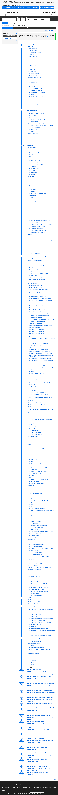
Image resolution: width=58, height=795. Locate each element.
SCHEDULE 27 (30, 738)
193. (30, 626)
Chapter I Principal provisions (34, 258)
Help (11, 787)
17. (29, 92)
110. (29, 406)
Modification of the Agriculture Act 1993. (39, 656)
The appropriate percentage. (36, 432)
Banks (34, 764)
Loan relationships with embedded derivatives (40, 365)
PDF (15, 784)
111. (30, 413)
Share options (30, 412)
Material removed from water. (36, 160)
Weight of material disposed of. (36, 245)
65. (29, 238)
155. (30, 525)
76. (29, 269)
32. (29, 129)
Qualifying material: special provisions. (38, 230)
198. (30, 645)
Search (5, 23)
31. (29, 127)
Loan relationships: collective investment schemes (44, 690)
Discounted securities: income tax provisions (43, 697)
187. (30, 614)
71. (29, 253)
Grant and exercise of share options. (38, 440)
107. (29, 400)
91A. (30, 325)
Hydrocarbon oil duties (32, 56)
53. (29, 193)
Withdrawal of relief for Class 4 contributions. (40, 504)
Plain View (44, 30)
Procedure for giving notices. (36, 463)
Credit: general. (33, 189)
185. (29, 603)
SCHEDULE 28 (30, 740)
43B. (30, 164)
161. (30, 537)
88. (29, 311)
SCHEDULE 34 (30, 755)
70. (29, 249)
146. (30, 502)
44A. (30, 170)
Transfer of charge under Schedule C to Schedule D (43, 683)
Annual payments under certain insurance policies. (41, 496)
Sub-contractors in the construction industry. (40, 587)
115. (30, 426)
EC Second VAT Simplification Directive (36, 112)
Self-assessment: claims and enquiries (41, 715)
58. (29, 220)
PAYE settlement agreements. (36, 406)
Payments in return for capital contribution (39, 343)
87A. (30, 309)
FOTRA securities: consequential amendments (43, 740)
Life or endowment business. (37, 563)
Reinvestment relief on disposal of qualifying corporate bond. (43, 583)
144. (30, 498)
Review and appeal (32, 195)
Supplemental (30, 388)
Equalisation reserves (37, 749)
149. (30, 508)
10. (29, 73)
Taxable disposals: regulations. (36, 228)
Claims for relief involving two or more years (42, 710)
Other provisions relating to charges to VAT (36, 123)
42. (29, 156)
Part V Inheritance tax (31, 597)
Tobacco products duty (32, 67)
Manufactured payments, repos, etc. (38, 533)
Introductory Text (30, 44)
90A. (30, 319)
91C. (30, 329)
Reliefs (29, 495)
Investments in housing (38, 745)
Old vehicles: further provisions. (36, 96)
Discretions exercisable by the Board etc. (39, 471)
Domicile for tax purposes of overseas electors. (40, 649)
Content (15, 27)
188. (30, 616)
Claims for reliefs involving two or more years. (40, 459)
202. (30, 654)
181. (30, 593)
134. (30, 471)
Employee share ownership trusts (34, 436)
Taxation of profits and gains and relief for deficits (38, 289)
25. (29, 113)
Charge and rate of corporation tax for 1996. (39, 273)
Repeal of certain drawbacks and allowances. (39, 107)
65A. (30, 240)
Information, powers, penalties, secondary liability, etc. (41, 224)
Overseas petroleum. (35, 593)
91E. (30, 333)
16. (29, 90)
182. (30, 595)
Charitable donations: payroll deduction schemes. (40, 404)
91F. (29, 335)
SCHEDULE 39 (30, 768)
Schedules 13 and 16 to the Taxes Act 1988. (40, 479)
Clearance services (32, 633)
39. (29, 148)
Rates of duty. (33, 69)
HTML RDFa (27, 784)
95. (29, 371)
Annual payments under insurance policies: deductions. (42, 548)
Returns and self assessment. (37, 446)
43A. (30, 162)
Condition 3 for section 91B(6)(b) (37, 333)
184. (29, 601)
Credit (29, 187)
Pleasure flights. (33, 82)
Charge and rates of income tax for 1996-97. (39, 261)
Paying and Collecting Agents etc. (40, 742)
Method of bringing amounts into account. (38, 290)
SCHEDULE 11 (30, 692)
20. (29, 98)
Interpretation (30, 234)
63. (29, 230)
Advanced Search (52, 21)
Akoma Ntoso (21, 784)
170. (30, 559)
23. (29, 104)
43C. (30, 166)
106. (29, 398)
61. (29, 226)
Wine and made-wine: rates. (35, 52)
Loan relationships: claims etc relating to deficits (43, 685)
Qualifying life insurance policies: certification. (40, 540)
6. (29, 61)
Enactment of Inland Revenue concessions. (39, 651)
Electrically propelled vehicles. (36, 88)
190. (30, 620)
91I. (29, 345)
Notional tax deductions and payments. (39, 448)
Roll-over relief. (34, 488)
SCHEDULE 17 (30, 710)
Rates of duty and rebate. (35, 57)
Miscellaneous (31, 218)
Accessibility (24, 787)
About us (14, 787)
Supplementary (31, 251)
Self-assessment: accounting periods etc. (42, 729)
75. (29, 267)
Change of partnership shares (36, 345)
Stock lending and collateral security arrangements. (41, 622)
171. (30, 563)
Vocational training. (35, 498)
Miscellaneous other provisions (34, 381)
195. (30, 630)
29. (29, 121)
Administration (31, 176)
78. (29, 275)
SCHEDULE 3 (29, 674)
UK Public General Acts (6, 25)
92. (29, 349)
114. (30, 424)
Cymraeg (54, 14)
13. (29, 82)
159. (30, 533)
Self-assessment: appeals (38, 723)
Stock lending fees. (35, 529)
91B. (30, 327)
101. (30, 384)
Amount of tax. (33, 156)
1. (29, 50)
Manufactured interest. (35, 375)
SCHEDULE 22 (30, 723)
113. (30, 419)
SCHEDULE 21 (30, 721)
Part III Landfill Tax (31, 145)
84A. (30, 298)
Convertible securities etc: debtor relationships (40, 351)
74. (29, 265)
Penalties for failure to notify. (36, 140)
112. (30, 415)
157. (30, 529)
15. (29, 88)
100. (30, 382)
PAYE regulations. (34, 455)
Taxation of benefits (32, 514)
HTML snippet (10, 784)
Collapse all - (21, 42)
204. (30, 660)
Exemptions (30, 158)
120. (30, 440)
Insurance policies (31, 539)
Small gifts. (32, 131)
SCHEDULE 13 (30, 697)
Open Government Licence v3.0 (24, 790)
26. (29, 115)
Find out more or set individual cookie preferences (28, 7)
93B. (30, 358)
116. (30, 430)
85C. (30, 305)
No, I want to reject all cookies (48, 7)
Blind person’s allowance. (35, 267)
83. (29, 292)
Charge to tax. (33, 150)
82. (29, 290)
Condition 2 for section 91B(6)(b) (37, 331)
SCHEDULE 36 (30, 761)
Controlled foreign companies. (37, 595)
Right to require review (35, 201)
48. (29, 179)
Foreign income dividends (38, 738)
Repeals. (33, 662)
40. (29, 150)
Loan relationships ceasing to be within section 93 (41, 358)
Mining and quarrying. (34, 168)
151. (30, 515)
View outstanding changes (48, 39)
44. (29, 168)
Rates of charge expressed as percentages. (39, 628)
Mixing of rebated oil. (34, 61)
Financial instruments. (35, 384)
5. (29, 59)
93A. (30, 355)
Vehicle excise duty (32, 84)
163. (30, 544)
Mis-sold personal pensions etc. (37, 506)
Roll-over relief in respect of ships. (38, 589)
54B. (30, 201)
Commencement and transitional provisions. (40, 394)
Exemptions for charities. (36, 502)
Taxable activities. (34, 247)
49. (29, 181)
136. (30, 475)
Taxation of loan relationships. (36, 285)
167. (30, 552)
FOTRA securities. (34, 523)
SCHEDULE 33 (30, 752)
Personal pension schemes (33, 565)
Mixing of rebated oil (36, 669)
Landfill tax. (32, 148)
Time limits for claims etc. (36, 473)
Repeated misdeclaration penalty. (37, 138)
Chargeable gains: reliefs (33, 580)
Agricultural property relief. (35, 603)
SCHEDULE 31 (30, 747)
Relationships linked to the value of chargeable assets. (41, 353)
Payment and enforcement (33, 133)
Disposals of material (35, 152)
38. (29, 142)
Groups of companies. (34, 222)
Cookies (42, 787)
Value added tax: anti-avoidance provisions (41, 676)
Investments (30, 519)
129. (30, 461)
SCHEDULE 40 (30, 772)
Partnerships (30, 341)
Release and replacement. (36, 415)
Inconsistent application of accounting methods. (40, 315)
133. (30, 469)
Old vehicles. (33, 94)
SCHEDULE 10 (30, 690)
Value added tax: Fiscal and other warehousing (42, 674)
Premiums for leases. (35, 490)
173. (30, 570)
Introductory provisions (32, 283)
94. (29, 363)
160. (30, 535)
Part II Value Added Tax (32, 110)
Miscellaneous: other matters (33, 653)
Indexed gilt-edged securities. (36, 363)
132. (30, 467)
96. (29, 373)
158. (30, 531)
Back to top (53, 779)
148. (30, 506)
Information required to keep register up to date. (40, 179)
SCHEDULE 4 (29, 676)
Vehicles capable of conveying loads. (37, 92)
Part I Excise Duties (31, 46)
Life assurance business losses (40, 747)
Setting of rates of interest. (36, 641)
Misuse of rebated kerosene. (35, 59)
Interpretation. (34, 660)
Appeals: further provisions (35, 212)
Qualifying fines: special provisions (38, 232)
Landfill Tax (35, 678)
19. (29, 96)
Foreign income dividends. (36, 521)
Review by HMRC (34, 203)
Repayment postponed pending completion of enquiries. (42, 457)
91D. (30, 331)
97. (29, 375)
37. (29, 140)
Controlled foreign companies (39, 761)
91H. (30, 343)
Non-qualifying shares (35, 327)
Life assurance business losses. (37, 544)
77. (29, 273)
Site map (19, 787)
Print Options (51, 30)
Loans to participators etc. (36, 570)
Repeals (34, 774)
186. (30, 609)
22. (29, 102)
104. (30, 392)
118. (30, 434)
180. (30, 591)
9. (29, 69)
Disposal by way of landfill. (35, 238)
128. (30, 459)
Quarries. (33, 170)
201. (30, 651)
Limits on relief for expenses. (37, 546)
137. (30, 479)
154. (30, 523)
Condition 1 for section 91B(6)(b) (37, 329)
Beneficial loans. (33, 400)
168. (30, 554)
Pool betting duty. (33, 75)
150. (30, 510)
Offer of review (34, 199)
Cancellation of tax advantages (34, 576)
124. (30, 451)
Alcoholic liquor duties (32, 48)
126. (30, 455)
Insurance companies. (34, 379)
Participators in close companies (34, 569)
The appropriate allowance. (36, 434)
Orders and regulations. (35, 253)
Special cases (30, 347)
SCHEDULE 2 (29, 671)
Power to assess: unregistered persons (39, 185)
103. (30, 390)
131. (30, 465)
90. (29, 317)
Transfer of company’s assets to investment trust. (41, 486)
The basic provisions (32, 147)
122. (30, 448)
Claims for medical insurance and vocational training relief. (42, 461)
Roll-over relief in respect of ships (40, 759)
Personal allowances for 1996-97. (37, 265)
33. (29, 131)
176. (30, 581)
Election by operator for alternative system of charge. (41, 635)
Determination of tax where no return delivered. (40, 453)
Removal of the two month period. (37, 616)
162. (30, 540)
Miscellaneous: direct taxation (34, 643)
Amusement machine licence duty (34, 77)
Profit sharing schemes (32, 428)
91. (29, 321)
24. (29, 107)
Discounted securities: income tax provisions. (40, 386)
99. (29, 379)
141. (30, 488)
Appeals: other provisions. (35, 214)
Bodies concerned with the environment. (38, 193)
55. (29, 212)
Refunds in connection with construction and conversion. (41, 125)
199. (30, 647)
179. (30, 589)
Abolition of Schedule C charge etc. (35, 277)
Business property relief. (35, 601)
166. (30, 550)
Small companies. (34, 275)
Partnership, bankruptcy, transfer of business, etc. (40, 220)
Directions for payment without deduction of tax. (40, 525)
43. (29, 160)
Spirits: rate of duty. (34, 50)
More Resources (23, 27)
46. (29, 174)
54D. (30, 205)
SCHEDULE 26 (30, 735)
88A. (30, 313)
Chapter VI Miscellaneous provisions (36, 493)
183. (29, 599)
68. (29, 245)
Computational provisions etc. (34, 294)
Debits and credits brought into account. (38, 296)
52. (29, 191)
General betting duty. (34, 73)
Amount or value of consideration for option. (39, 413)
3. (29, 54)
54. (29, 197)
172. (30, 567)
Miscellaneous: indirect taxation (34, 639)
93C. (30, 360)
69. (29, 247)
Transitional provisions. (35, 426)
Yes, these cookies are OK (10, 7)
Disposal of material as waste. (36, 236)
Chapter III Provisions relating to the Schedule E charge (40, 397)
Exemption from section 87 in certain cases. (39, 311)
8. (29, 65)
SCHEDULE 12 (30, 695)
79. (29, 279)
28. (29, 119)
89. (29, 315)
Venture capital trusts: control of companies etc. (40, 537)
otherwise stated (40, 790)
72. (29, 261)
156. (30, 527)
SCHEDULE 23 (30, 726)
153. (30, 521)
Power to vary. (33, 174)
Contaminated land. (35, 162)
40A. (30, 152)
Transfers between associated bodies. (38, 620)
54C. (30, 203)
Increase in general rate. (35, 86)
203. (30, 656)
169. (30, 556)
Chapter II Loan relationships (34, 282)
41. (29, 154)
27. (29, 117)
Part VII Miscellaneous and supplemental (35, 638)
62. (29, 228)
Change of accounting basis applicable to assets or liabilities (43, 319)
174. (30, 572)
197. (30, 641)
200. (30, 649)
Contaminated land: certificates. (37, 164)
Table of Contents (7, 27)
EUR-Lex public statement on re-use (34, 793)
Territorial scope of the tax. (36, 614)
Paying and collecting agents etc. (37, 527)
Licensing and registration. (35, 104)
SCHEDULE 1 (29, 669)
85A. (30, 300)
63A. (30, 232)
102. (30, 386)
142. (30, 490)
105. (30, 394)
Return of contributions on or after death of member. (41, 567)
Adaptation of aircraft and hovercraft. (37, 119)
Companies (30, 477)
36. (29, 138)
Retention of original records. (37, 451)
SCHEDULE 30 (30, 745)
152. (30, 517)
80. (29, 285)
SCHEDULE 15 (30, 703)
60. (29, 224)
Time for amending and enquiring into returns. (40, 559)
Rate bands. (32, 599)
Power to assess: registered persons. (37, 183)
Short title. (33, 664)
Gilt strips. (32, 371)
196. (30, 635)
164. (30, 546)
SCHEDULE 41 (30, 774)
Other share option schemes (33, 423)
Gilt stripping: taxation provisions (40, 772)
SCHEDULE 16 (30, 707)
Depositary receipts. (35, 626)
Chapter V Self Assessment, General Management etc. (39, 442)
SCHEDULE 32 (30, 749)
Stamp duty (30, 607)
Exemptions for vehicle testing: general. (38, 98)
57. (29, 216)
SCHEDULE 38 (30, 766)
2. (29, 52)
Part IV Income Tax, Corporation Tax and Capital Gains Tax (39, 256)
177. (30, 583)
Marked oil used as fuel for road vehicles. (38, 63)
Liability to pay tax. (34, 154)
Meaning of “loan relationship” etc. (37, 287)
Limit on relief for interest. (35, 269)
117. (30, 432)
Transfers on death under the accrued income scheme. (42, 531)
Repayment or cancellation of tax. (37, 624)
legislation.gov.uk (11, 12)
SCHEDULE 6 (29, 681)
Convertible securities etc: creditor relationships (39, 349)
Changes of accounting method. (36, 317)
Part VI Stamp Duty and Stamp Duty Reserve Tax (37, 606)
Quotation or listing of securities (40, 766)
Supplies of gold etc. (34, 129)
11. (29, 75)
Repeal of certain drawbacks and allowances (37, 106)
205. (30, 662)
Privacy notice (36, 787)
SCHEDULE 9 (29, 688)
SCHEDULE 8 (29, 685)
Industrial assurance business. (37, 552)
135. (30, 473)
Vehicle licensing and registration (39, 671)
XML (17, 784)
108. (29, 402)
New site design (5, 787)
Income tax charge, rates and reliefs (35, 260)
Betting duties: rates (32, 71)
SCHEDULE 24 (30, 729)
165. (30, 548)
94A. (30, 365)
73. (29, 263)
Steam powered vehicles (36, 90)
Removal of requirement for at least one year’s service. (42, 438)
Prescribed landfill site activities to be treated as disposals (42, 240)
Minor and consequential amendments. (39, 392)
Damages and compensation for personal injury (43, 735)
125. (30, 453)
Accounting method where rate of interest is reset (41, 313)
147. (30, 504)
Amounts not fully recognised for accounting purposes (42, 305)
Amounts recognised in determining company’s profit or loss (43, 303)
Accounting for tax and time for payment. (38, 181)
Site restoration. (34, 166)
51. (29, 189)
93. (29, 353)
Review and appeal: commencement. (37, 216)
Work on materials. (34, 121)
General (29, 444)
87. (29, 307)
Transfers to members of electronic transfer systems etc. (42, 618)
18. (29, 94)
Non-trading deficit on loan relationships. (38, 292)
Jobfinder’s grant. (34, 517)
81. (29, 287)
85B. (30, 303)
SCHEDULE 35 (30, 759)
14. (29, 86)
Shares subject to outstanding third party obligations (41, 325)
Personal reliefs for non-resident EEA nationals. (40, 500)
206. (30, 664)
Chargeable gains (31, 485)
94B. (30, 367)
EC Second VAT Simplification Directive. (38, 113)
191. (30, 622)
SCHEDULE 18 (30, 713)
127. (30, 457)
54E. (30, 207)
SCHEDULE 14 (30, 699)
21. (29, 100)
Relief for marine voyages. (35, 65)
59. (29, 222)
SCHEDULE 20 (30, 717)
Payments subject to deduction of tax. (38, 321)
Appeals (32, 197)
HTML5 (6, 784)
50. (29, 183)
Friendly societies (31, 561)
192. (30, 624)
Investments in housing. (36, 535)
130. (30, 463)
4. (29, 57)
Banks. (32, 645)
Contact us (30, 787)
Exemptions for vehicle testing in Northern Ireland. (40, 100)
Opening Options (7, 41)
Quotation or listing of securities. (37, 647)
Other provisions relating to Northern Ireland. (39, 102)
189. (30, 618)
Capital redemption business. (37, 554)
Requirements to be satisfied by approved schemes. (41, 424)
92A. (30, 351)
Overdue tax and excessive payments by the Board (44, 713)
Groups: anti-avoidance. (35, 127)
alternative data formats (23, 782)
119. (30, 438)
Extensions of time (34, 205)
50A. (30, 185)
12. (29, 78)
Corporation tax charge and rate (34, 271)
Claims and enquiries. (35, 469)
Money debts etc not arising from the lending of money (42, 382)
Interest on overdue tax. (36, 465)
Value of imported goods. (35, 117)
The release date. (34, 430)
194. (30, 628)
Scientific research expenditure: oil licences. (40, 591)
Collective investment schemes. (36, 377)
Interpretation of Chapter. (36, 390)
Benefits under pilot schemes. (37, 515)
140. (30, 486)
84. (29, 296)
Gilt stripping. (33, 654)
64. (29, 236)
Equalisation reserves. (35, 550)
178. (30, 587)
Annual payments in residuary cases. (38, 508)
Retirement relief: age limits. (36, 581)
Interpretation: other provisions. (36, 249)
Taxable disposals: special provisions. (38, 226)
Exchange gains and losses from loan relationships (41, 298)
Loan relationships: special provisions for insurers (44, 692)
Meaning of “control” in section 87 (38, 309)
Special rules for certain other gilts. (37, 373)
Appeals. (32, 475)
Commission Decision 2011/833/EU (37, 792)
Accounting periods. (35, 481)
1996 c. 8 (14, 25)
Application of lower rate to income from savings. (40, 263)
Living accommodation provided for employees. (39, 398)
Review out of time (34, 207)
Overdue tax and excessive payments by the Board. (41, 467)
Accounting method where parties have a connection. (41, 307)
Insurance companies (32, 542)
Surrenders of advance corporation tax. (39, 483)
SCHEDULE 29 (30, 742)
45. (29, 172)
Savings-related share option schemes (35, 417)
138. (30, 481)
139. (30, 483)
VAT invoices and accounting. (36, 142)
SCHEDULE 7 (29, 683)
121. (30, 446)
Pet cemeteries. (33, 172)
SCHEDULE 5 (29, 678)
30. (29, 125)
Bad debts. (32, 191)
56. (29, 214)
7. (29, 63)
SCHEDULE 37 (30, 764)
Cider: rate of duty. (33, 54)
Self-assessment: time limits (39, 721)
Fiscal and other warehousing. (36, 115)
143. (30, 496)
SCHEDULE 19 (30, 715)
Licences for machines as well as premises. (39, 78)
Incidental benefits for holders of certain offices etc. (40, 402)
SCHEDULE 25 (30, 732)
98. (29, 377)
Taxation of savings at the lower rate (40, 681)
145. (30, 500)
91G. (30, 338)
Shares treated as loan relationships (35, 323)
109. (29, 404)
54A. (30, 199)
